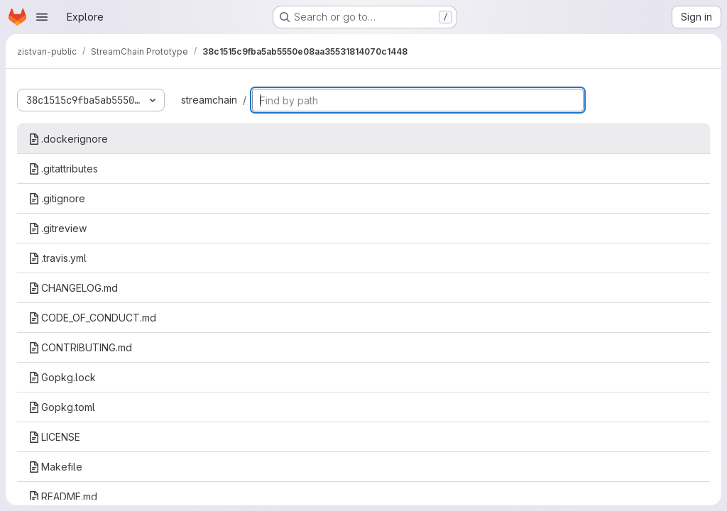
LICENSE (54, 437)
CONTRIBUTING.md (80, 347)
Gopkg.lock (62, 377)
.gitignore (56, 198)
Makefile (55, 467)
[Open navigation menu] (42, 17)
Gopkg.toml (61, 407)
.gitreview (57, 228)
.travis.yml (57, 258)
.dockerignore (68, 139)
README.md (62, 496)
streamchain (209, 100)
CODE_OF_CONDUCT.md (92, 318)
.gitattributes (63, 169)
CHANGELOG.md (73, 288)
